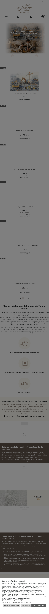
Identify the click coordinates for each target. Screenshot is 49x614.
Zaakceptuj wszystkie (39, 605)
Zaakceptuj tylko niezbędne (11, 605)
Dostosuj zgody (26, 605)
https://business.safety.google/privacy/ (12, 599)
